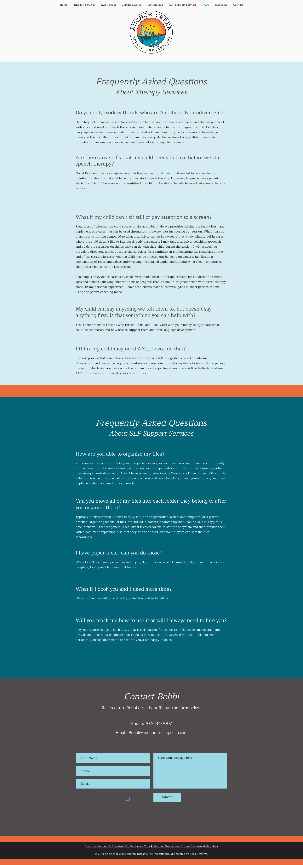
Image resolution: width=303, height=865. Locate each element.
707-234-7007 (158, 723)
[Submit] (167, 797)
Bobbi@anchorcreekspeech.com (158, 732)
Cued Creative (198, 854)
